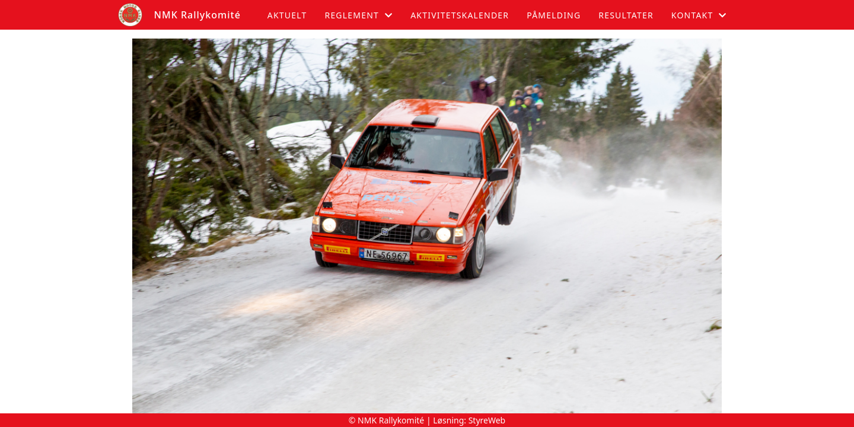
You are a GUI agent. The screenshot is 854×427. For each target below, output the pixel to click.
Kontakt (699, 15)
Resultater (626, 15)
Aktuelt (287, 15)
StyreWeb (487, 420)
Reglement (358, 15)
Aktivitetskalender (459, 15)
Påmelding (554, 15)
